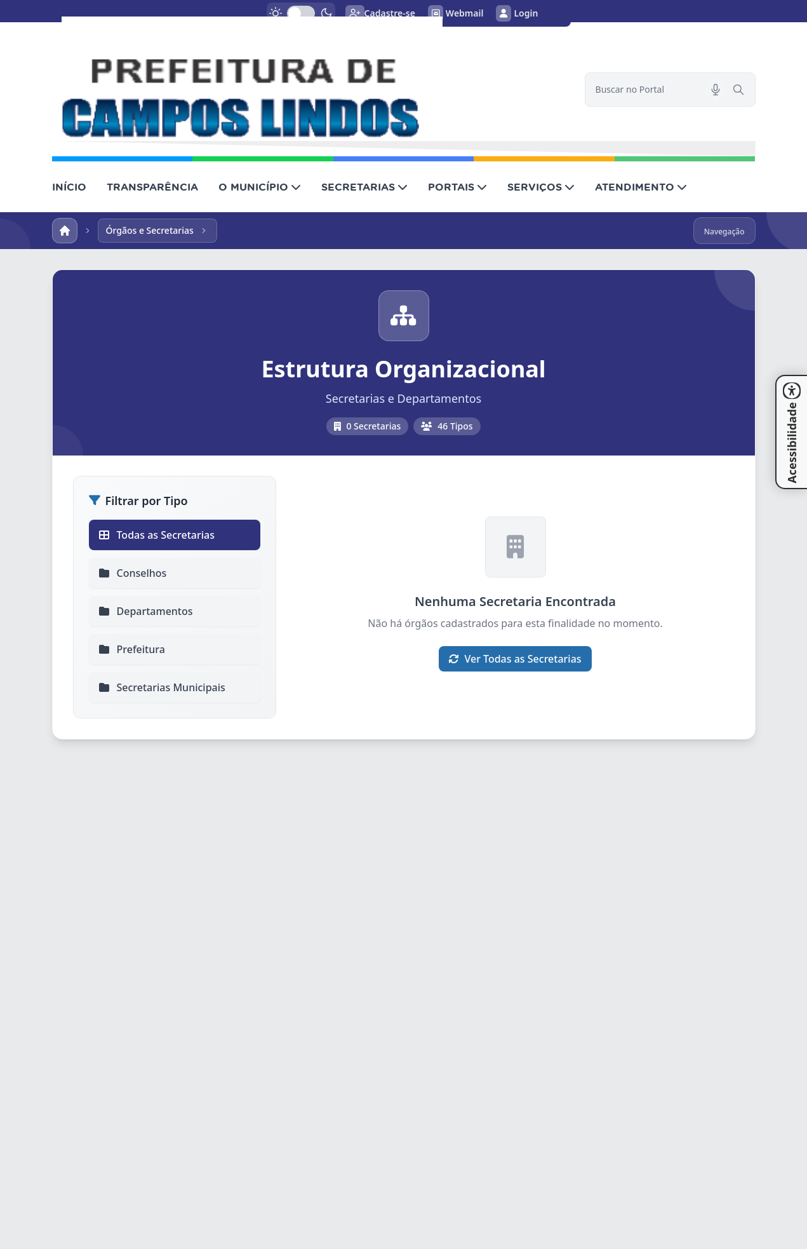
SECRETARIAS (364, 187)
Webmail (456, 13)
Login (517, 13)
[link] (311, 79)
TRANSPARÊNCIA (152, 187)
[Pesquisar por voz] (715, 89)
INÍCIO (69, 187)
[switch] (301, 13)
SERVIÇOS (541, 187)
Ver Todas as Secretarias (515, 659)
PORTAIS (457, 187)
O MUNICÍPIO (259, 187)
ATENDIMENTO (641, 187)
